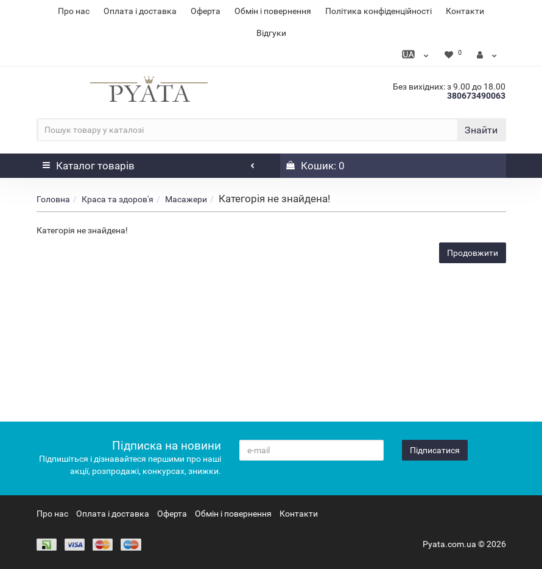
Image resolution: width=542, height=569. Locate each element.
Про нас (74, 11)
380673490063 (476, 96)
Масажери (186, 199)
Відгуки (271, 33)
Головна (53, 199)
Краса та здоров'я (117, 199)
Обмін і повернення (272, 11)
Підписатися (435, 450)
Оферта (205, 11)
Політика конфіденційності (378, 11)
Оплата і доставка (140, 11)
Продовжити (472, 253)
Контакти (465, 11)
